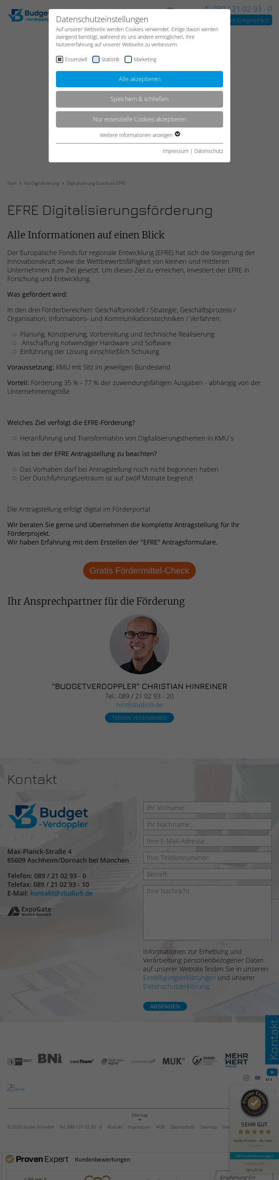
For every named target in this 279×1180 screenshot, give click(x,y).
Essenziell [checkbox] (76, 59)
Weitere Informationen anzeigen (139, 135)
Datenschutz (208, 150)
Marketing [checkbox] (145, 59)
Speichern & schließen (139, 99)
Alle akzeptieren (140, 79)
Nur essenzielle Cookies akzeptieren (139, 119)
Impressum (176, 150)
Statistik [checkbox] (110, 59)
